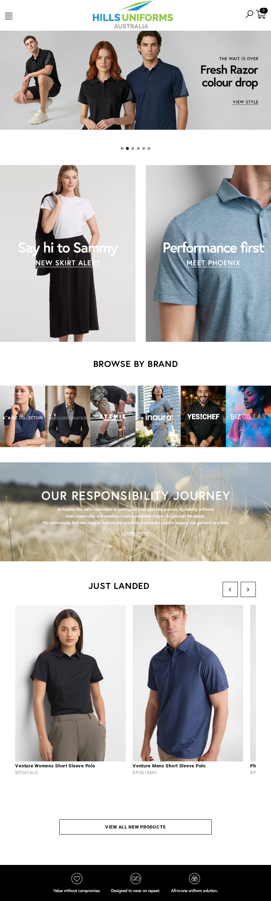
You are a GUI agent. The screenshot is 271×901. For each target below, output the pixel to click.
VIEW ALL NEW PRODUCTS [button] (135, 827)
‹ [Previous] (230, 589)
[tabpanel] (135, 81)
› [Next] (248, 589)
